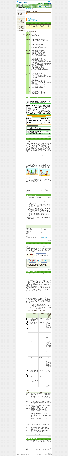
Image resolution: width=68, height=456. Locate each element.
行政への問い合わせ (21, 28)
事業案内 (21, 12)
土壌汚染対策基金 (21, 30)
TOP (26, 8)
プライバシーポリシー (22, 454)
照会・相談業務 (21, 14)
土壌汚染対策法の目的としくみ (32, 14)
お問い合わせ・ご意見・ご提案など (30, 454)
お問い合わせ (39, 3)
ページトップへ (49, 95)
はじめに (28, 13)
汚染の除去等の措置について (31, 19)
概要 (19, 19)
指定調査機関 (20, 21)
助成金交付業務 (21, 13)
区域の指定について (30, 18)
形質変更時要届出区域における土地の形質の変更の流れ (21, 26)
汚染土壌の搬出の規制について (32, 20)
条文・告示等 (20, 20)
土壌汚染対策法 (29, 8)
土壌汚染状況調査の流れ (45, 237)
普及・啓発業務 (21, 16)
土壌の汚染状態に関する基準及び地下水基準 (34, 183)
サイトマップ (43, 3)
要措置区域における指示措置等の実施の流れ (21, 24)
